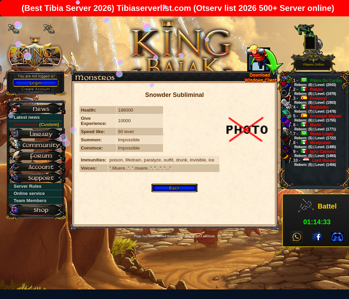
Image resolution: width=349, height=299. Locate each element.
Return (312, 91)
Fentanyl (312, 100)
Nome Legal (312, 135)
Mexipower (312, 144)
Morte (312, 127)
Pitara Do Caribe (315, 82)
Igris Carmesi (312, 153)
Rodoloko (312, 109)
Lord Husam (312, 162)
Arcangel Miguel (315, 118)
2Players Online (313, 63)
